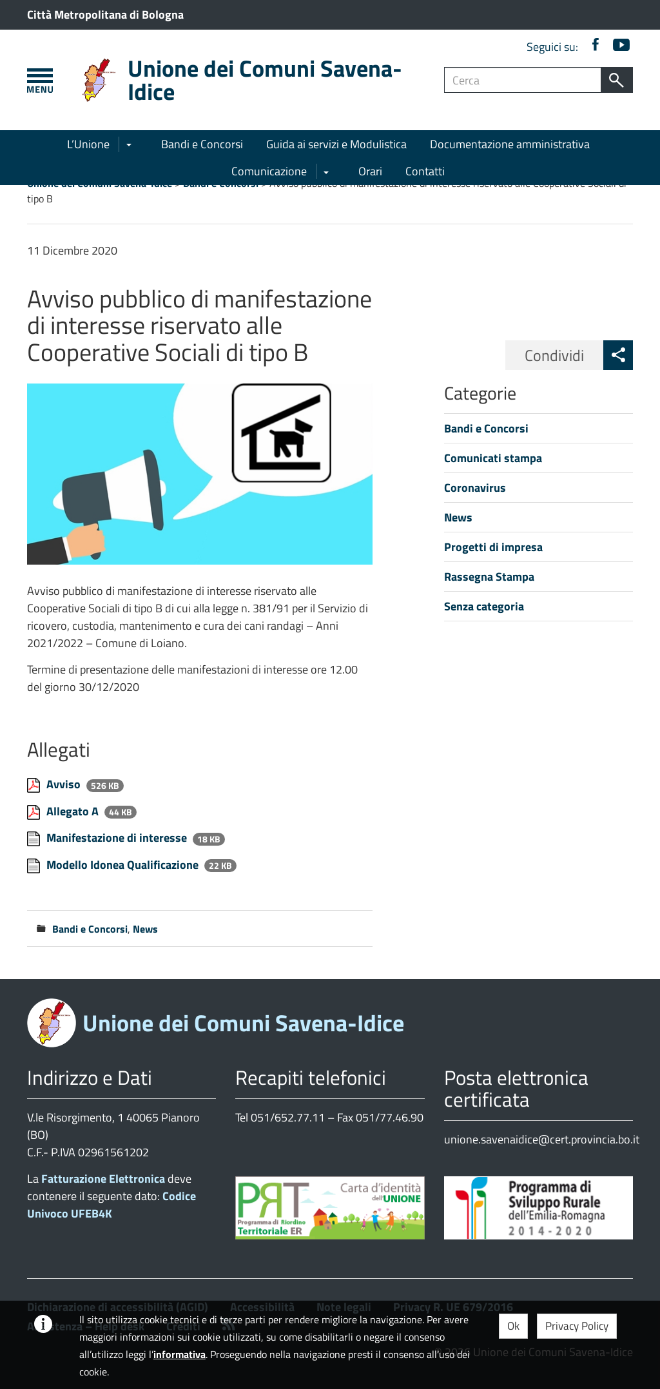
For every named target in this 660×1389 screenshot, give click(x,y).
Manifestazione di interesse (117, 837)
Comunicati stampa (493, 458)
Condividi (554, 355)
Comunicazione (269, 171)
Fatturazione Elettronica (103, 1178)
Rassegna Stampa (489, 576)
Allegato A (73, 811)
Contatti (425, 171)
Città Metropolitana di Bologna (105, 14)
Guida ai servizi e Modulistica (336, 144)
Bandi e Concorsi (202, 144)
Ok (513, 1325)
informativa (179, 1354)
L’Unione (88, 144)
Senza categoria (484, 606)
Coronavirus (475, 487)
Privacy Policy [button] (576, 1325)
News (145, 929)
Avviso (64, 784)
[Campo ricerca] (522, 80)
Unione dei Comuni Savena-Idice (265, 79)
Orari (370, 171)
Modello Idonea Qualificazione (123, 864)
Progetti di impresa (493, 547)
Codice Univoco (111, 1204)
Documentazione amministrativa (510, 144)
